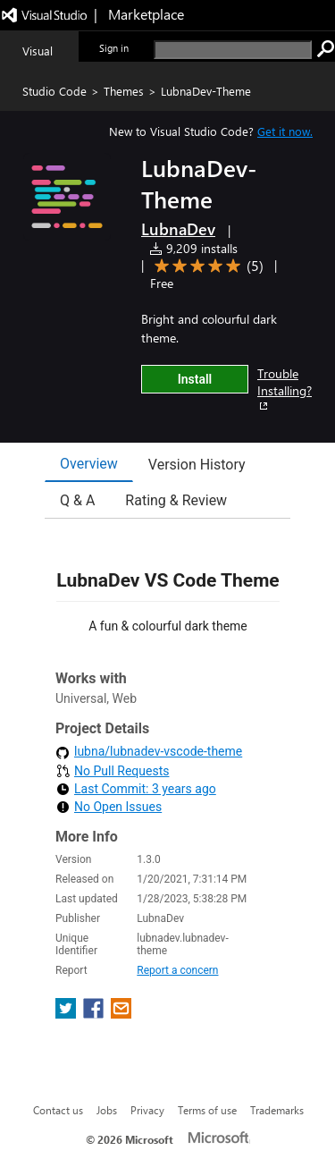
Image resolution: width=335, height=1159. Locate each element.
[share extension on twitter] (67, 1013)
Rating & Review (176, 500)
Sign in (114, 48)
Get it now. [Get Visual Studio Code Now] (285, 131)
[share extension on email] (121, 1013)
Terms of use (207, 1110)
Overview (89, 463)
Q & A (77, 500)
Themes (124, 90)
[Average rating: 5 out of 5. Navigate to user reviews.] (206, 266)
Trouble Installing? (284, 389)
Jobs (106, 1110)
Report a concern (177, 970)
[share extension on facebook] (95, 1013)
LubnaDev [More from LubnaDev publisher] (178, 229)
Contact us (58, 1110)
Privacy (147, 1110)
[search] (233, 49)
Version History (197, 464)
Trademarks (277, 1110)
